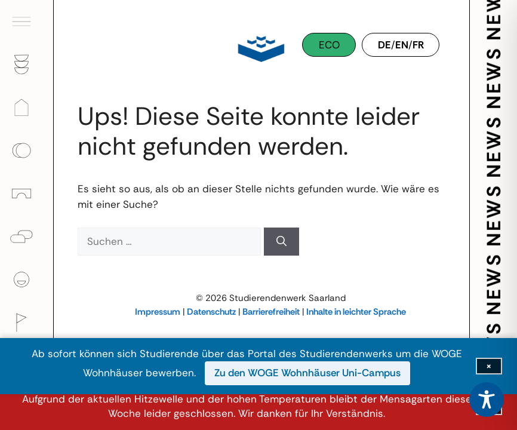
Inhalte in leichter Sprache (356, 312)
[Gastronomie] (27, 64)
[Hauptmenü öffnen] (27, 21)
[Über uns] (27, 279)
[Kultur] (27, 322)
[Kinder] (27, 193)
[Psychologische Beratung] (27, 236)
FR (418, 44)
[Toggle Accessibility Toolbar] (486, 399)
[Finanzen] (27, 150)
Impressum (157, 312)
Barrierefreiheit (271, 312)
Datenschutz (211, 312)
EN (401, 44)
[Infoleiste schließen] (489, 366)
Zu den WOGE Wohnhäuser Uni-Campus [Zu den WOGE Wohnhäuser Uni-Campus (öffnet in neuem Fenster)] (307, 372)
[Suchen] (281, 242)
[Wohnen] (27, 107)
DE (384, 44)
